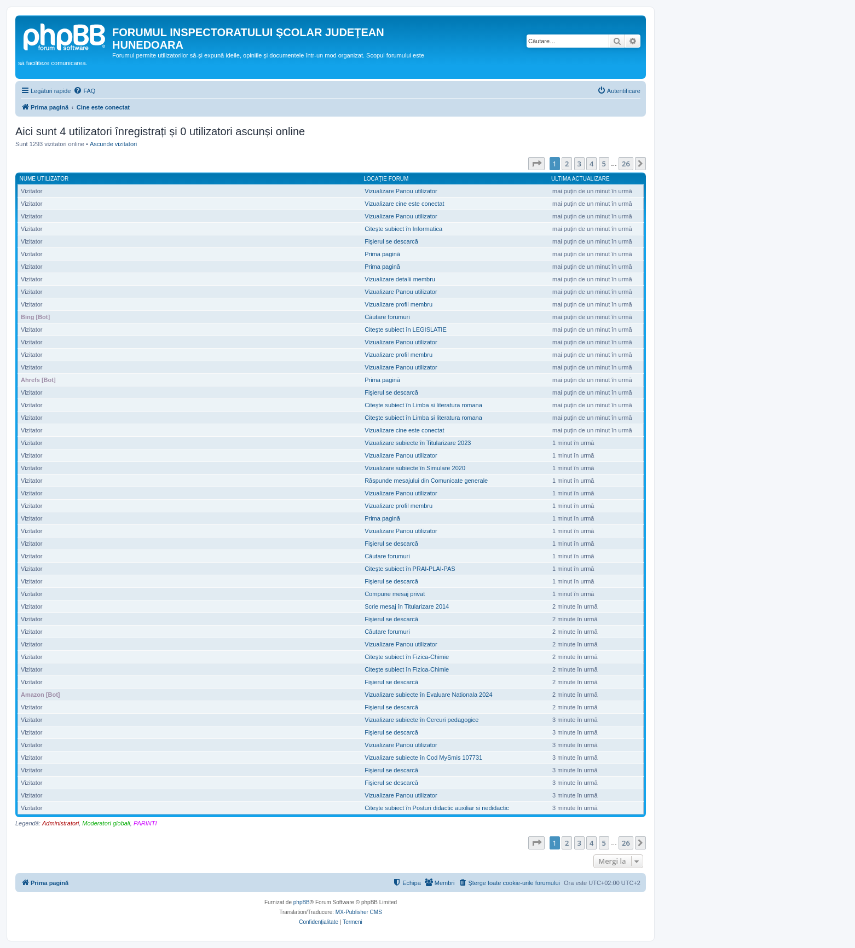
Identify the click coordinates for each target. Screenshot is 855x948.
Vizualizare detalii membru (400, 279)
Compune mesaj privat (395, 594)
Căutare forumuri (387, 317)
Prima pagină (382, 254)
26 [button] (626, 164)
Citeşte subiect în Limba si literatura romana (423, 405)
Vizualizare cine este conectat (404, 203)
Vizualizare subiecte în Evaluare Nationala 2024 (428, 694)
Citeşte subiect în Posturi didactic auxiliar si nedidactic (437, 808)
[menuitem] (84, 90)
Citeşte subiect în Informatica (403, 229)
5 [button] (604, 164)
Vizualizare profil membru (398, 304)
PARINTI (145, 823)
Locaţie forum (385, 179)
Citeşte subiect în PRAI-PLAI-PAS (410, 568)
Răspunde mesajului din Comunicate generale (426, 480)
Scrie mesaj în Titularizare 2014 (407, 606)
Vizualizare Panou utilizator (401, 191)
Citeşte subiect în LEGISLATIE (406, 329)
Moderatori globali (106, 823)
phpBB (301, 902)
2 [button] (567, 164)
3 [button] (579, 164)
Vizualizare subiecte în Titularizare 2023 (418, 443)
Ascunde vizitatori (113, 144)
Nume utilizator (44, 179)
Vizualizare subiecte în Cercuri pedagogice (421, 719)
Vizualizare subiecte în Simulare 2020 (415, 468)
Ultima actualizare (580, 179)
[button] (536, 163)
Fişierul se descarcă (391, 241)
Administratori (60, 823)
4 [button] (591, 164)
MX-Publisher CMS (359, 912)
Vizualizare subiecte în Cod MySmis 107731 (423, 757)
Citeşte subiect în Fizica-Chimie (407, 657)
